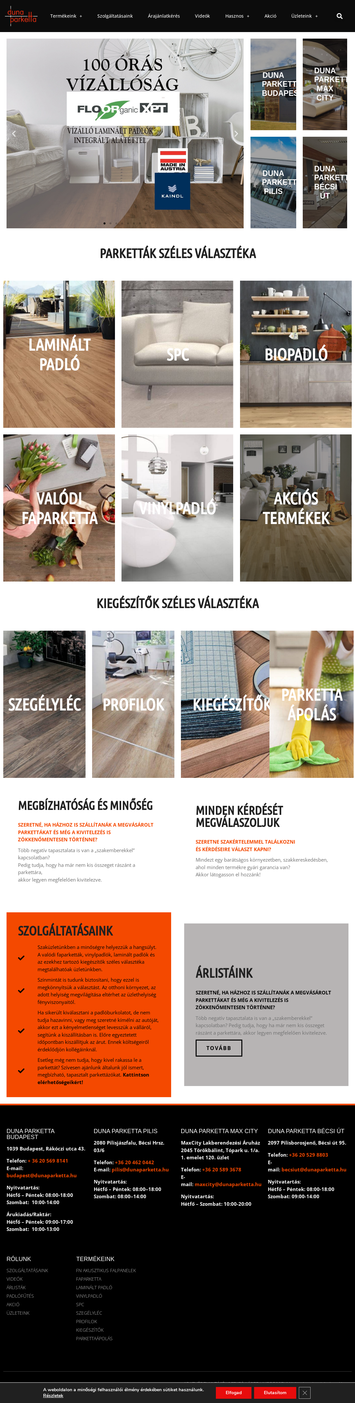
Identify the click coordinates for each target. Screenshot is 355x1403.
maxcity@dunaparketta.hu (228, 1184)
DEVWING (264, 1387)
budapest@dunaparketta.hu (42, 1175)
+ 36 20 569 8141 (48, 1160)
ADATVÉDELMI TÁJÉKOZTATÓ (214, 1383)
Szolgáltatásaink (115, 16)
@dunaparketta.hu (145, 1169)
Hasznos (237, 16)
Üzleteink (304, 16)
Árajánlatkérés (164, 16)
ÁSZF (253, 1383)
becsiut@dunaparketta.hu (314, 1169)
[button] (339, 16)
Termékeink (66, 16)
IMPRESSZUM (276, 1383)
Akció (270, 16)
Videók (202, 16)
